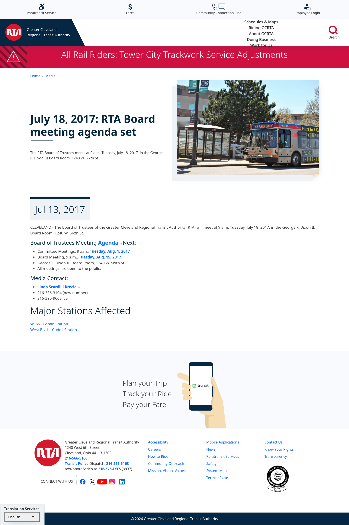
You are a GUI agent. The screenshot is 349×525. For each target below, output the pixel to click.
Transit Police (76, 463)
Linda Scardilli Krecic (58, 286)
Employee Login (307, 9)
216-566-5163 (117, 463)
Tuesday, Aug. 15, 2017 (99, 257)
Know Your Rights (279, 449)
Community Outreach (166, 463)
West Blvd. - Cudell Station (53, 329)
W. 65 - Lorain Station (49, 323)
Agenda (110, 242)
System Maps (217, 470)
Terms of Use (217, 477)
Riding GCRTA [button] (154, 32)
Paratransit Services (222, 456)
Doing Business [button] (247, 32)
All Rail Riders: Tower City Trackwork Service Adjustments (174, 54)
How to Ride (158, 456)
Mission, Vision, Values (167, 470)
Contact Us (273, 442)
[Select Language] (22, 517)
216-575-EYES (109, 468)
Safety (211, 463)
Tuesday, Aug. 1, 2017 (110, 251)
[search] (333, 30)
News (210, 449)
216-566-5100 (76, 458)
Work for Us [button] (294, 32)
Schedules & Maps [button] (108, 32)
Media (50, 75)
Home (35, 75)
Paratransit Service (42, 9)
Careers (154, 449)
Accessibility (158, 442)
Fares (130, 9)
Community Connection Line (218, 9)
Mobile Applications (222, 442)
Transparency (275, 456)
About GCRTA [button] (201, 32)
